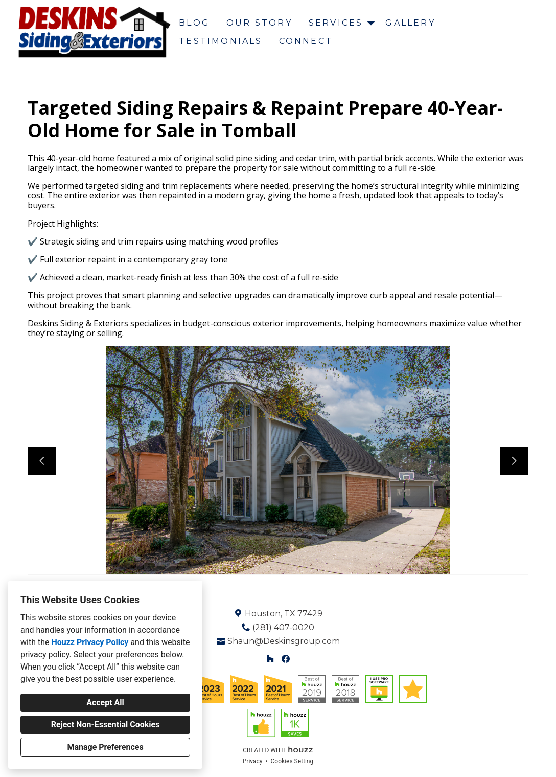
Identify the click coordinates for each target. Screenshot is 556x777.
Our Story (259, 23)
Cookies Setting (292, 761)
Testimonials (220, 41)
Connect (306, 41)
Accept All (105, 702)
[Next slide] (514, 461)
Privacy (253, 761)
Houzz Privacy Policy (89, 642)
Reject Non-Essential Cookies (105, 724)
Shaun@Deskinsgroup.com (283, 641)
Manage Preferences (105, 747)
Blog (194, 23)
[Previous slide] (42, 461)
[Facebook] (286, 659)
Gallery (410, 23)
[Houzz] (270, 659)
